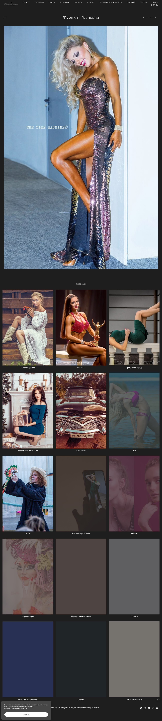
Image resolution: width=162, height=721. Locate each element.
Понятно (26, 714)
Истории (90, 2)
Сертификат (65, 2)
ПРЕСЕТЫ (143, 2)
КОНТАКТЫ (154, 5)
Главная (26, 2)
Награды (78, 2)
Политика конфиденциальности (15, 708)
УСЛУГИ (52, 2)
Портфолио (39, 2)
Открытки (131, 2)
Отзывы (155, 2)
